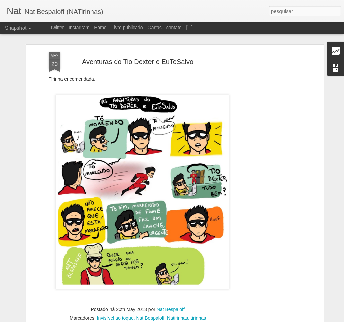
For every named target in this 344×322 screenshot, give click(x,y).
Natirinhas (177, 309)
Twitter (57, 27)
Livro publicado (127, 27)
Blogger (198, 318)
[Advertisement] (263, 148)
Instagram (79, 27)
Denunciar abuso (221, 318)
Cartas (155, 27)
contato (174, 27)
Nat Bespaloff (171, 300)
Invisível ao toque (115, 309)
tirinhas (198, 309)
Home (100, 27)
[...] (189, 27)
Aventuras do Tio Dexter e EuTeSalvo (138, 52)
